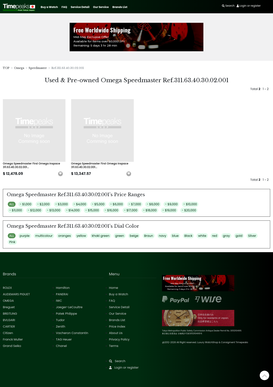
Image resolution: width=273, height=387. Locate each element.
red (214, 236)
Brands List (119, 7)
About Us (116, 333)
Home (113, 288)
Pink (12, 242)
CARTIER (9, 326)
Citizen (8, 333)
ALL (11, 204)
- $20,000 (189, 210)
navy (162, 236)
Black (188, 236)
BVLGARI (9, 320)
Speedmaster (38, 68)
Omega (19, 68)
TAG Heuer (64, 339)
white (202, 236)
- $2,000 (43, 204)
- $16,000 (111, 210)
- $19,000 (169, 210)
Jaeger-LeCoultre (69, 307)
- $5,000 (98, 204)
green (119, 236)
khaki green (100, 236)
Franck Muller (13, 339)
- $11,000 (15, 210)
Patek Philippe (66, 313)
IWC (59, 301)
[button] (60, 173)
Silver (252, 236)
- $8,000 (153, 204)
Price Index (117, 326)
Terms (113, 346)
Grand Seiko (12, 346)
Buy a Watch (49, 7)
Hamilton (63, 288)
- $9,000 (171, 204)
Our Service (101, 7)
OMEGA (8, 301)
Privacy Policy (119, 339)
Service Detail (80, 7)
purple (25, 236)
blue (175, 236)
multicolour (44, 236)
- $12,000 (34, 210)
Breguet (9, 307)
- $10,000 (190, 204)
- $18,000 (150, 210)
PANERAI (62, 294)
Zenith (60, 326)
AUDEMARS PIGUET (16, 294)
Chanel (61, 346)
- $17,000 (130, 210)
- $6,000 (116, 204)
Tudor (60, 320)
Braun (148, 236)
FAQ (64, 7)
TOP (6, 68)
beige (134, 236)
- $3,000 (61, 204)
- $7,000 (135, 204)
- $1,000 (25, 204)
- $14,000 (73, 210)
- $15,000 (92, 210)
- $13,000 (53, 210)
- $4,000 (80, 204)
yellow (81, 236)
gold (239, 236)
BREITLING (10, 313)
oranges (64, 236)
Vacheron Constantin (72, 333)
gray (226, 236)
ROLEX (7, 288)
